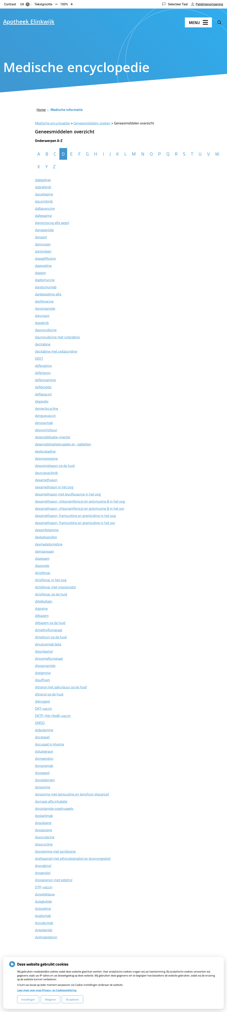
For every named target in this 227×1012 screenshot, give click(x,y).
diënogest (42, 701)
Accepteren (72, 999)
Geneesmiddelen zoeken (91, 123)
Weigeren (50, 999)
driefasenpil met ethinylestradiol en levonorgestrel (72, 858)
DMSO (40, 722)
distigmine (43, 672)
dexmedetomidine (48, 544)
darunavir (42, 315)
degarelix (41, 401)
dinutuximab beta (48, 644)
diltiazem (42, 615)
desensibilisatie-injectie (52, 437)
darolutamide (45, 308)
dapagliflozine (45, 258)
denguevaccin (45, 415)
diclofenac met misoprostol (55, 587)
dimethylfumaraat (48, 630)
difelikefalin (43, 601)
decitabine (42, 344)
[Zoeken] (219, 22)
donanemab (44, 765)
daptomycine (45, 280)
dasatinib (42, 322)
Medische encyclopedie (52, 123)
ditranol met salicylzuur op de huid (61, 687)
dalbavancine (45, 208)
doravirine (42, 787)
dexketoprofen (46, 537)
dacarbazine (44, 194)
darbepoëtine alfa (48, 294)
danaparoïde (44, 230)
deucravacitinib (46, 472)
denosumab (44, 422)
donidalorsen (45, 780)
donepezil (42, 772)
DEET (39, 358)
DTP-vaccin (43, 887)
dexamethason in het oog (54, 487)
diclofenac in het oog (50, 580)
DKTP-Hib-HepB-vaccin (53, 715)
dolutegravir (44, 751)
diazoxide (42, 565)
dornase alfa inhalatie (51, 801)
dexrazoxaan (44, 551)
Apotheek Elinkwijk (28, 22)
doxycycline (44, 844)
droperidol (42, 872)
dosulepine (43, 822)
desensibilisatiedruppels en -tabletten (63, 444)
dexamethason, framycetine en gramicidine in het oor (75, 522)
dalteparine (43, 215)
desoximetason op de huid (55, 465)
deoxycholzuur (46, 430)
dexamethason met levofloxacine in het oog (68, 494)
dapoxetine (43, 265)
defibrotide (43, 387)
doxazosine (43, 830)
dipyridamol (44, 651)
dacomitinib (44, 201)
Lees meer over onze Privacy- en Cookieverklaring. (47, 990)
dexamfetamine (47, 530)
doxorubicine (44, 837)
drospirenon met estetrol (53, 880)
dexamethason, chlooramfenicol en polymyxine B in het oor (79, 508)
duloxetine (43, 908)
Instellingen (28, 999)
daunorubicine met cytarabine (57, 337)
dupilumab (43, 915)
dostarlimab (44, 815)
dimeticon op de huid (51, 637)
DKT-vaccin (43, 708)
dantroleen (43, 251)
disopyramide (45, 665)
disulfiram (42, 680)
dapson (40, 272)
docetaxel (42, 737)
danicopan (43, 244)
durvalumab (44, 922)
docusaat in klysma (49, 744)
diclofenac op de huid (51, 594)
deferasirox (43, 365)
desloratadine (45, 451)
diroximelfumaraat (49, 658)
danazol (41, 237)
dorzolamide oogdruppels (54, 808)
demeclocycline (46, 408)
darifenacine (44, 301)
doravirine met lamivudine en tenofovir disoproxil (72, 794)
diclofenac (42, 572)
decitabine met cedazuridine (56, 351)
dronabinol (43, 865)
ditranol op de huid (49, 694)
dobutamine (44, 730)
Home (41, 109)
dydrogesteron (46, 937)
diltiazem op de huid (50, 622)
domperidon (44, 758)
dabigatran (43, 180)
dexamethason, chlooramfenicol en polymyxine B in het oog (80, 501)
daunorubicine (46, 330)
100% (64, 4)
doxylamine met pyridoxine (55, 851)
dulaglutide (43, 901)
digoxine (41, 608)
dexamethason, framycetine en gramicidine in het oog (75, 515)
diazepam (42, 558)
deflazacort (43, 394)
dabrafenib (43, 187)
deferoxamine (45, 380)
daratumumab (45, 287)
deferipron (43, 372)
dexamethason (46, 480)
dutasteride (43, 930)
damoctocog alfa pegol (52, 222)
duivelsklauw (45, 894)
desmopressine (46, 458)
